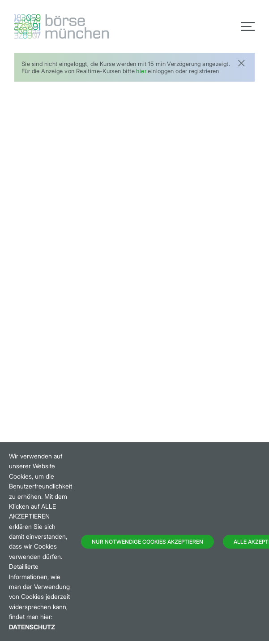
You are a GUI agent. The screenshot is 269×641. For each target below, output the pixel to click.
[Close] (241, 62)
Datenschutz (32, 627)
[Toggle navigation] (248, 26)
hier (141, 70)
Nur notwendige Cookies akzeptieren (147, 541)
